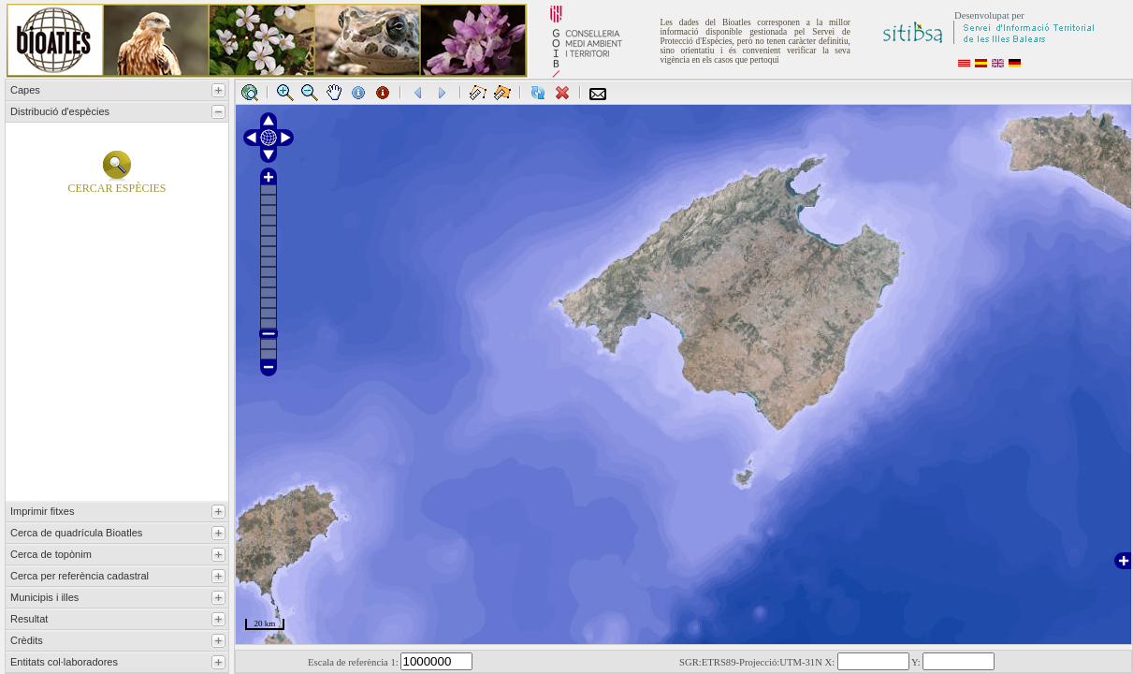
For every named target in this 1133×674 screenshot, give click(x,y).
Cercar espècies (116, 183)
